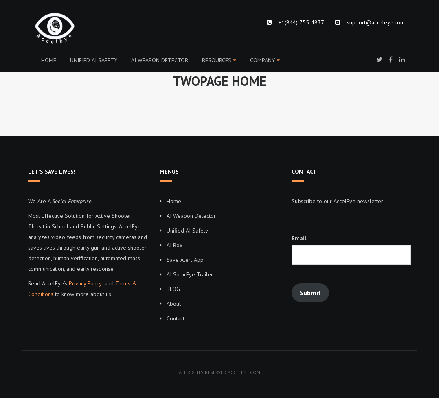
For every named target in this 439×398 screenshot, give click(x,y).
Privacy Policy (85, 283)
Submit (310, 293)
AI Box (174, 245)
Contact (175, 318)
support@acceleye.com (376, 22)
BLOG (173, 289)
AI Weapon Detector (159, 60)
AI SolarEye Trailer (190, 274)
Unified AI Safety (93, 60)
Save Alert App (185, 259)
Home (48, 60)
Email (299, 238)
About (174, 303)
